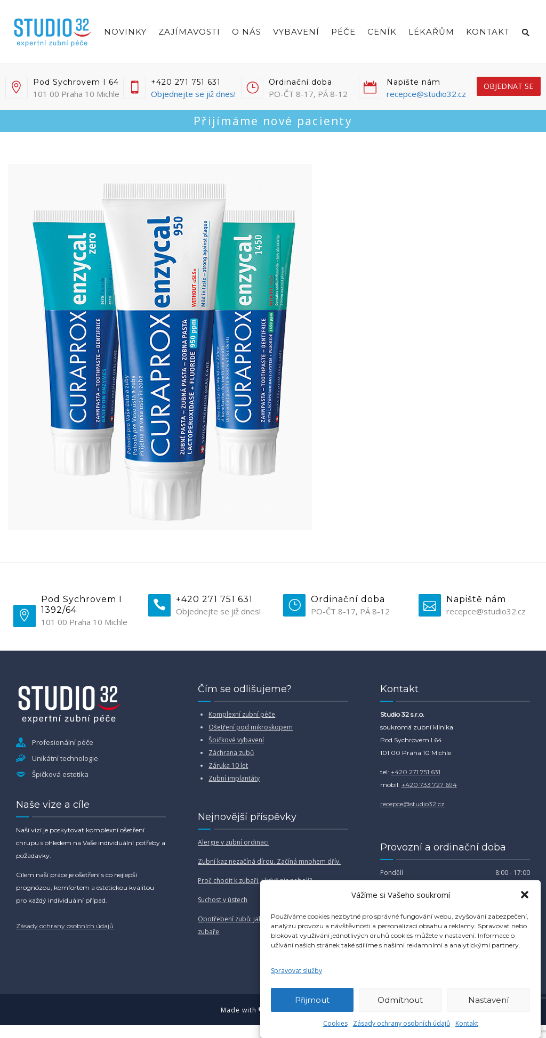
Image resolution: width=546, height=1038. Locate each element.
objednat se (508, 86)
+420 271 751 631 (415, 772)
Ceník (382, 32)
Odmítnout (400, 1000)
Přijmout (312, 1000)
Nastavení (488, 1000)
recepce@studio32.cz (426, 93)
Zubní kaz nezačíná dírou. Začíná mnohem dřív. (269, 861)
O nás (246, 32)
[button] (524, 894)
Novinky (125, 32)
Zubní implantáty (234, 778)
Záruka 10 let (228, 765)
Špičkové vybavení (236, 739)
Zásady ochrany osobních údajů (401, 1023)
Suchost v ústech (222, 899)
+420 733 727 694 (429, 785)
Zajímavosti (189, 32)
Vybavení (296, 32)
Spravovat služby (296, 970)
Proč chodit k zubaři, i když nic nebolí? (255, 880)
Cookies (335, 1023)
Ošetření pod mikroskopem (250, 727)
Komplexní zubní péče (241, 714)
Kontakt (466, 1023)
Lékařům (431, 32)
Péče (343, 32)
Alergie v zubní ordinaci (233, 842)
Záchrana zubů (231, 752)
